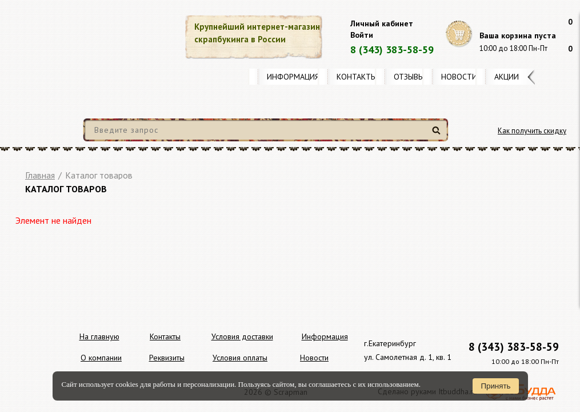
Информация (293, 77)
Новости (459, 77)
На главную (99, 336)
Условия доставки (242, 336)
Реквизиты (167, 357)
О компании (101, 357)
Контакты (357, 77)
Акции (506, 77)
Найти (438, 134)
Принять (495, 386)
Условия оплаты (240, 357)
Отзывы (409, 77)
